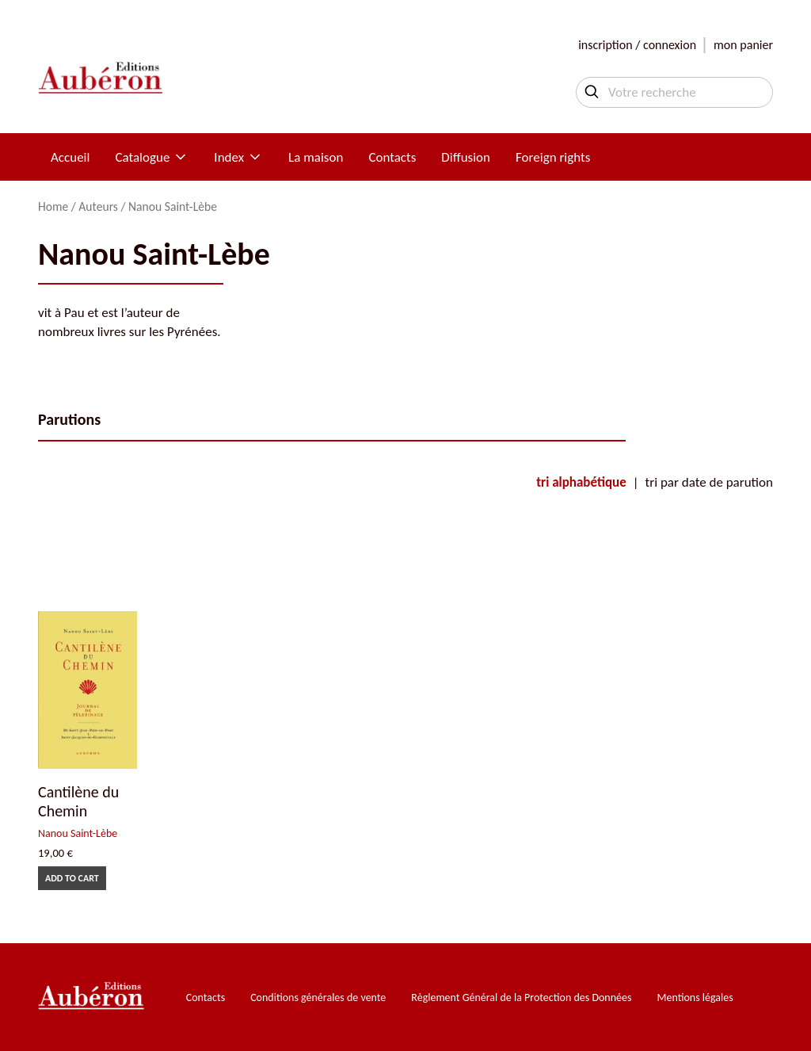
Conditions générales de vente (318, 997)
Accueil (70, 157)
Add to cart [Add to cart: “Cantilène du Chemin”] (72, 878)
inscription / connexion (637, 45)
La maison (315, 157)
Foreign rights (553, 157)
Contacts (392, 157)
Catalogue (151, 157)
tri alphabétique (581, 482)
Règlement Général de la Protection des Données (521, 997)
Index (238, 157)
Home (53, 206)
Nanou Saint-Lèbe (77, 833)
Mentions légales (695, 997)
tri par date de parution (709, 482)
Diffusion (465, 157)
